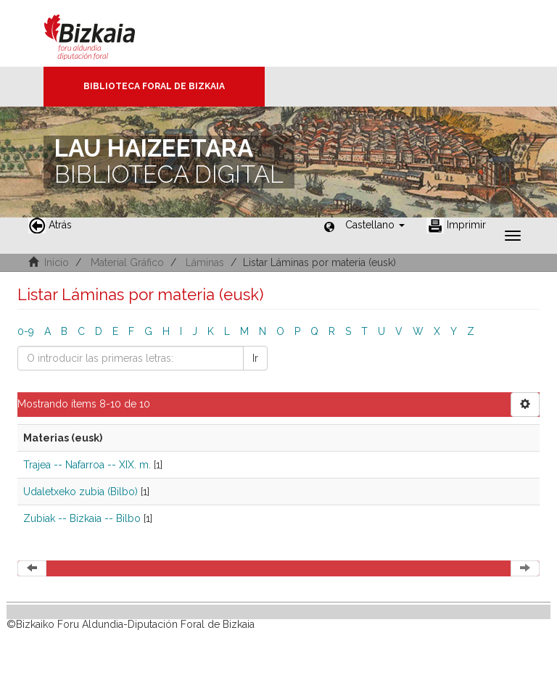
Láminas (205, 262)
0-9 (25, 331)
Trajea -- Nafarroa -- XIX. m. (87, 465)
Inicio (56, 262)
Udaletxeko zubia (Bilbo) (80, 491)
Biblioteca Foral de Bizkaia (154, 86)
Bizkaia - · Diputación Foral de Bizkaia (105, 33)
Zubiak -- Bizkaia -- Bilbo (82, 518)
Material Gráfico (127, 262)
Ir (255, 358)
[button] (375, 225)
